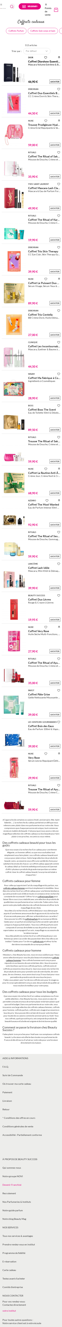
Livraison (7, 1100)
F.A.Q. (5, 1066)
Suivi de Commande (12, 1075)
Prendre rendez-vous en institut (18, 1244)
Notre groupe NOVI (12, 1176)
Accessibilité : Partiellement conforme (22, 1135)
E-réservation (9, 1261)
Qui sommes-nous (11, 1167)
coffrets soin (38, 941)
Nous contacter (12, 1295)
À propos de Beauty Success (19, 1159)
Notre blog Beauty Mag (14, 1218)
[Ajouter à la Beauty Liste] (45, 57)
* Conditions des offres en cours (18, 1117)
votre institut (9, 1310)
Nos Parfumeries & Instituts (16, 1201)
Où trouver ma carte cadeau (16, 1083)
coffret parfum (31, 919)
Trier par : (17, 51)
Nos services (10, 1227)
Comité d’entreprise (12, 1287)
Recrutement (9, 1193)
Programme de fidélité (13, 1253)
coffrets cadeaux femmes (14, 888)
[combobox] (12, 6)
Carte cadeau (9, 1270)
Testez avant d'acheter (13, 1278)
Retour (6, 1109)
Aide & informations (15, 1058)
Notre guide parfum (12, 1210)
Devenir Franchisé (11, 1184)
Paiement (7, 1092)
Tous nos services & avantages (17, 1236)
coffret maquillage (45, 896)
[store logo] (3, 8)
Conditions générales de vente (17, 1126)
